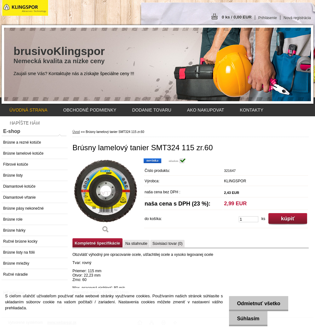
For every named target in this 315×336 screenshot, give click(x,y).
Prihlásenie (267, 18)
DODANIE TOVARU (151, 110)
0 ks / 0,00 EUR (237, 17)
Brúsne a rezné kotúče (22, 142)
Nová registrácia (297, 18)
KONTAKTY (251, 110)
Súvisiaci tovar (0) (167, 243)
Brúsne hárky (14, 230)
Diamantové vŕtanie (19, 197)
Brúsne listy (13, 175)
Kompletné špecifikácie (97, 243)
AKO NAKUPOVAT (205, 110)
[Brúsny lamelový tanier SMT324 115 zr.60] (105, 197)
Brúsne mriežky (16, 263)
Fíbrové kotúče (15, 164)
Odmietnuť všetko (258, 303)
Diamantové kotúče (19, 186)
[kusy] (248, 219)
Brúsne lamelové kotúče (23, 153)
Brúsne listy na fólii (19, 252)
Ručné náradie (15, 274)
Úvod (76, 132)
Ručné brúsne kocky (20, 241)
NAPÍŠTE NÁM (24, 122)
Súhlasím (248, 318)
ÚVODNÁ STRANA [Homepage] (28, 110)
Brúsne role (12, 219)
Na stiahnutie (136, 243)
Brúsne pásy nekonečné (23, 208)
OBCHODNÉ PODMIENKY (90, 110)
